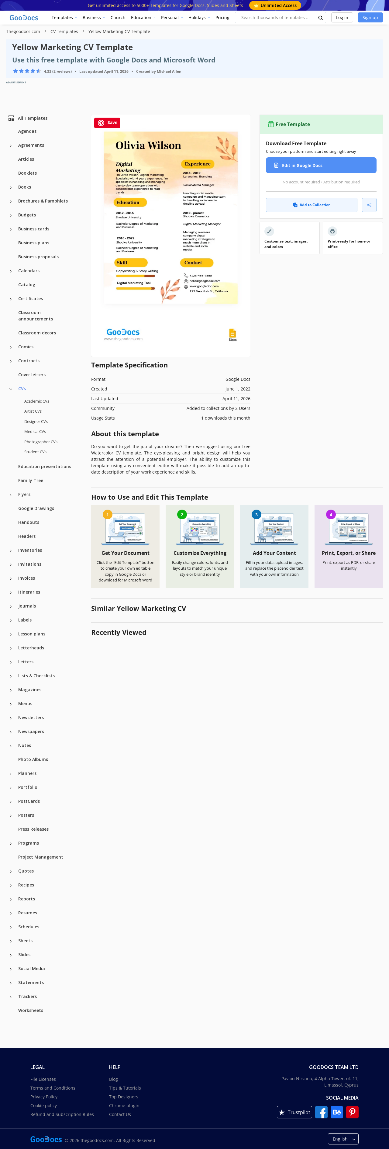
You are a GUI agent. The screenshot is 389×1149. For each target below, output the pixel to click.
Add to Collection (312, 204)
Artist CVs (33, 411)
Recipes (26, 885)
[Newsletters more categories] (10, 718)
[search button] (321, 17)
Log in (342, 17)
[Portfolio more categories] (10, 787)
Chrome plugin (124, 1105)
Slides (24, 954)
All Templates (27, 118)
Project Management (40, 857)
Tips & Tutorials (125, 1088)
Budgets (27, 215)
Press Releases (33, 829)
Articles (26, 159)
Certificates (30, 298)
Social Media (31, 968)
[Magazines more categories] (10, 690)
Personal (170, 17)
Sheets (25, 940)
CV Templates (64, 31)
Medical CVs (35, 431)
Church (118, 17)
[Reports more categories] (10, 899)
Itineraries (29, 592)
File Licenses (43, 1079)
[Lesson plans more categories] (10, 634)
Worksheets (30, 1010)
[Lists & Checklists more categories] (10, 676)
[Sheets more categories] (10, 941)
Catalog (26, 284)
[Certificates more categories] (10, 299)
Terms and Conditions (52, 1088)
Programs (28, 843)
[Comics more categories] (10, 347)
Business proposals (38, 257)
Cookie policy (43, 1105)
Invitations (29, 564)
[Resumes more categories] (10, 913)
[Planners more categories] (10, 774)
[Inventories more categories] (10, 550)
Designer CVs (36, 421)
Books (24, 187)
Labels (25, 620)
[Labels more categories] (10, 620)
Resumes (27, 913)
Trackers (27, 996)
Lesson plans (31, 634)
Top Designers (123, 1097)
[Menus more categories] (10, 704)
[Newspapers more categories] (10, 732)
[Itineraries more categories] (10, 592)
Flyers (24, 494)
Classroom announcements (35, 316)
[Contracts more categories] (10, 361)
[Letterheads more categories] (10, 648)
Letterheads (31, 648)
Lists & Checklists (36, 675)
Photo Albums (33, 759)
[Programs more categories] (10, 843)
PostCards (29, 801)
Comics (25, 347)
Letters (25, 662)
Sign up (370, 17)
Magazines (29, 689)
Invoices (26, 578)
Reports (26, 899)
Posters (26, 815)
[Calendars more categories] (10, 271)
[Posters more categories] (10, 815)
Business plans (33, 243)
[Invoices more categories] (10, 578)
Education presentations (44, 466)
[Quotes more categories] (10, 871)
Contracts (29, 360)
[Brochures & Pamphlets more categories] (10, 201)
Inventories (30, 550)
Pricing (222, 17)
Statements (31, 982)
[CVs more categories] (10, 389)
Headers (27, 536)
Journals (27, 606)
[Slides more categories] (10, 955)
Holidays (197, 17)
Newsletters (31, 717)
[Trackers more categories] (10, 997)
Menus (25, 703)
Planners (27, 773)
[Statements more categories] (10, 983)
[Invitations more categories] (10, 564)
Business (92, 17)
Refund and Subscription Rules (62, 1114)
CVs (22, 388)
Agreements (31, 145)
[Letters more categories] (10, 662)
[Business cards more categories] (10, 229)
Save (107, 123)
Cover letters (32, 374)
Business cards (33, 229)
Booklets (27, 173)
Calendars (29, 270)
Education (141, 17)
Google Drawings (36, 508)
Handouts (28, 522)
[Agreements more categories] (10, 145)
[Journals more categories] (10, 606)
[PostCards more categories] (10, 801)
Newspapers (31, 731)
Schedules (28, 927)
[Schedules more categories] (10, 927)
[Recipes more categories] (10, 885)
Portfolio (27, 787)
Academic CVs (36, 401)
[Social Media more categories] (10, 969)
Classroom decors (37, 333)
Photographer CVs (40, 441)
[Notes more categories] (10, 746)
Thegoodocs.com (23, 31)
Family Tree (30, 480)
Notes (24, 745)
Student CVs (35, 451)
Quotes (26, 871)
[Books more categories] (10, 187)
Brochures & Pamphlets (43, 201)
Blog (113, 1079)
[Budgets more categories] (10, 215)
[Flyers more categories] (10, 495)
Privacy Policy (43, 1097)
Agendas (27, 131)
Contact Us (120, 1114)
